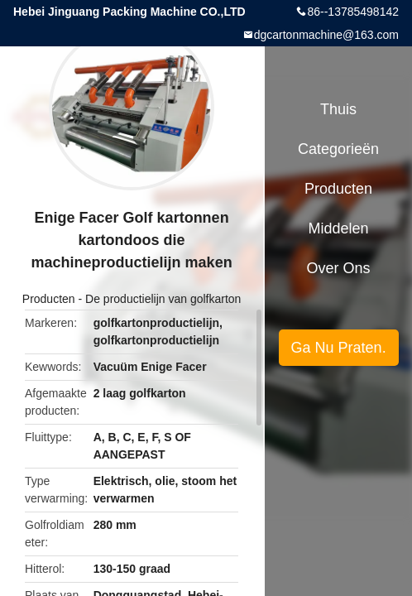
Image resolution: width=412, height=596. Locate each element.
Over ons (339, 268)
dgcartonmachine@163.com (326, 34)
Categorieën (338, 149)
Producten (48, 298)
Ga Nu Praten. (338, 347)
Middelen (339, 228)
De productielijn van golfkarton (163, 298)
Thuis (338, 109)
